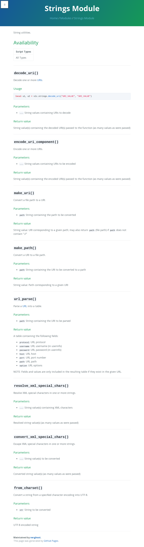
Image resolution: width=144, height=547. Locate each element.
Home (54, 18)
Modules (66, 18)
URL (24, 306)
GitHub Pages (51, 540)
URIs (39, 80)
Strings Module (84, 18)
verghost (35, 537)
